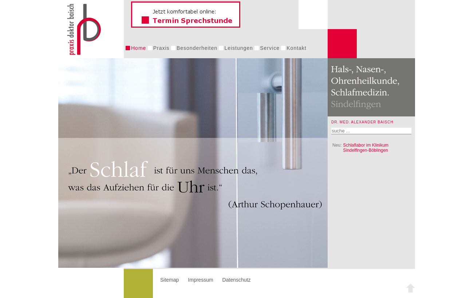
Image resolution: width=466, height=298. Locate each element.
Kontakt (296, 48)
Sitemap (169, 280)
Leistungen (238, 48)
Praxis (161, 48)
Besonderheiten (197, 48)
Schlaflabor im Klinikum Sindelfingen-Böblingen (365, 148)
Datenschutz (236, 280)
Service (270, 48)
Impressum (200, 280)
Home (138, 48)
